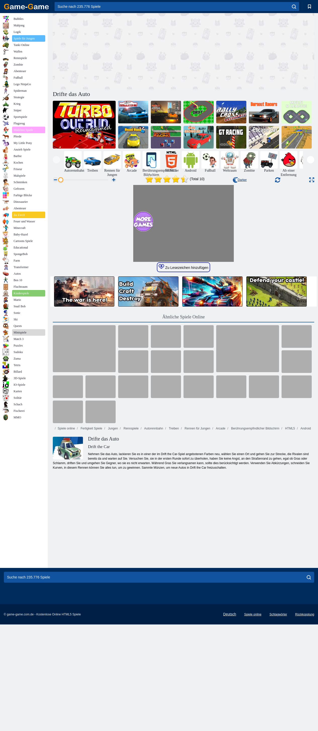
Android (305, 551)
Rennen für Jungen (197, 551)
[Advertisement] (118, 51)
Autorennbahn (153, 551)
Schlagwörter (278, 720)
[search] (294, 6)
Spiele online (66, 551)
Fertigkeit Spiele (91, 551)
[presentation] (56, 159)
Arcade (220, 551)
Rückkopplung (304, 720)
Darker (240, 180)
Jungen (112, 551)
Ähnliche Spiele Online (183, 440)
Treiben (173, 551)
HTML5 (289, 551)
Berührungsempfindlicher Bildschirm (254, 551)
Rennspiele (131, 551)
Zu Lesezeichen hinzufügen (183, 390)
